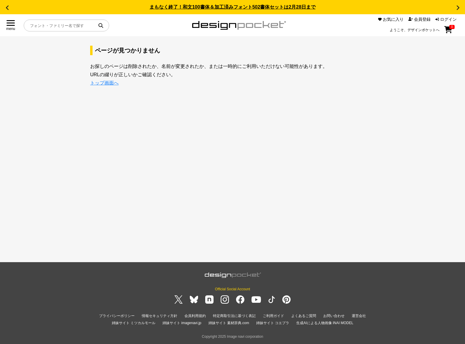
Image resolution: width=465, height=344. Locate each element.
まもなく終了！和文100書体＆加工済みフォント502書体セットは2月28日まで (232, 6)
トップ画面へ (104, 82)
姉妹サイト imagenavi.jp (182, 323)
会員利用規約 (195, 316)
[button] (7, 8)
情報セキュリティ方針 (159, 316)
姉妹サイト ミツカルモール (133, 323)
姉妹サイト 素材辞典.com (228, 323)
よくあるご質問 (303, 316)
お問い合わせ (334, 316)
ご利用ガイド (273, 316)
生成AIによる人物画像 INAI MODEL (324, 323)
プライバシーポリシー (117, 316)
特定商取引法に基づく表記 (234, 316)
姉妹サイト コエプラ (272, 323)
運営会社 (359, 316)
